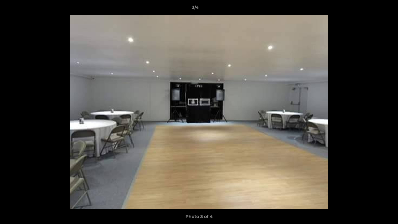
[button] (372, 9)
